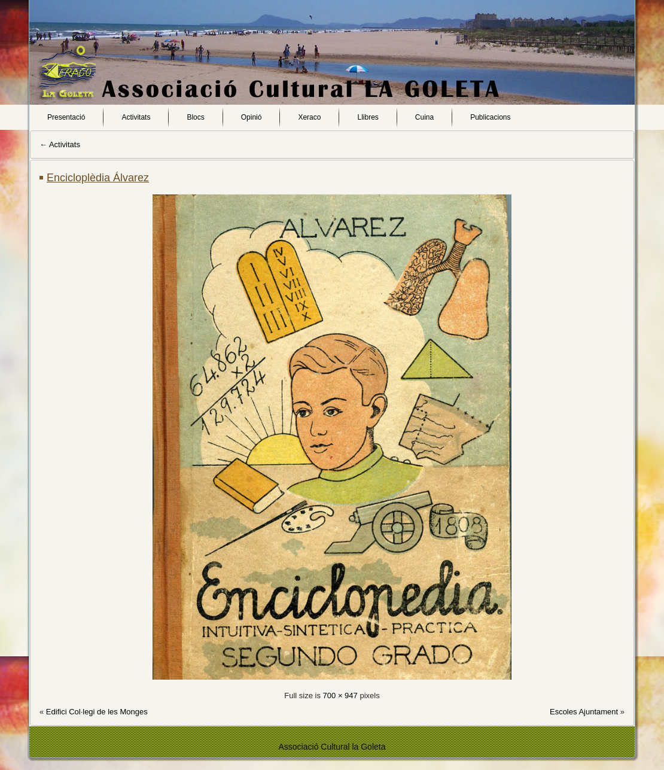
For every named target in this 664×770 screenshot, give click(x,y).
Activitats (135, 117)
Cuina (424, 117)
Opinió (251, 117)
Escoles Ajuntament (584, 711)
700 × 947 (340, 695)
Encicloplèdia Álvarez (98, 178)
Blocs (195, 117)
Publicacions (490, 117)
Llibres (367, 117)
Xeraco (309, 117)
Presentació (66, 117)
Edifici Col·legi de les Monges (97, 711)
